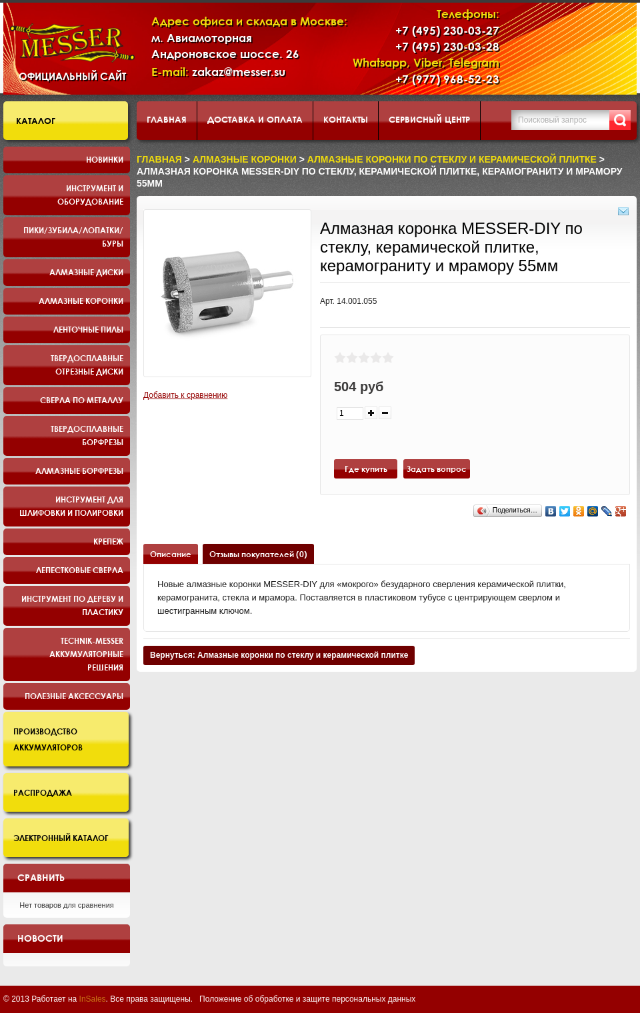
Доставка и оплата (255, 119)
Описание (170, 553)
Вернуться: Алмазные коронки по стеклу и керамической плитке (279, 655)
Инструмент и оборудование (90, 195)
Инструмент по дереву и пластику (72, 605)
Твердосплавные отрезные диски (87, 365)
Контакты (345, 119)
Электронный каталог (61, 837)
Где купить (366, 468)
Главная (167, 119)
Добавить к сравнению (185, 395)
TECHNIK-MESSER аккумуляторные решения (86, 653)
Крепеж (108, 541)
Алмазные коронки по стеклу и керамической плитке (452, 159)
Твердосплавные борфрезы (87, 435)
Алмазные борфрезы (79, 470)
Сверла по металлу (81, 400)
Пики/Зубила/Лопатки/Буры (73, 237)
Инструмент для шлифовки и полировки (71, 506)
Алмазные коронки (81, 300)
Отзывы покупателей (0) (258, 553)
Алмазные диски (86, 272)
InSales (92, 999)
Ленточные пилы (88, 329)
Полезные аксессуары (74, 695)
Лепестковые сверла (79, 569)
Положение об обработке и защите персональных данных (307, 999)
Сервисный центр (429, 119)
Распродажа (42, 792)
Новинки (104, 159)
